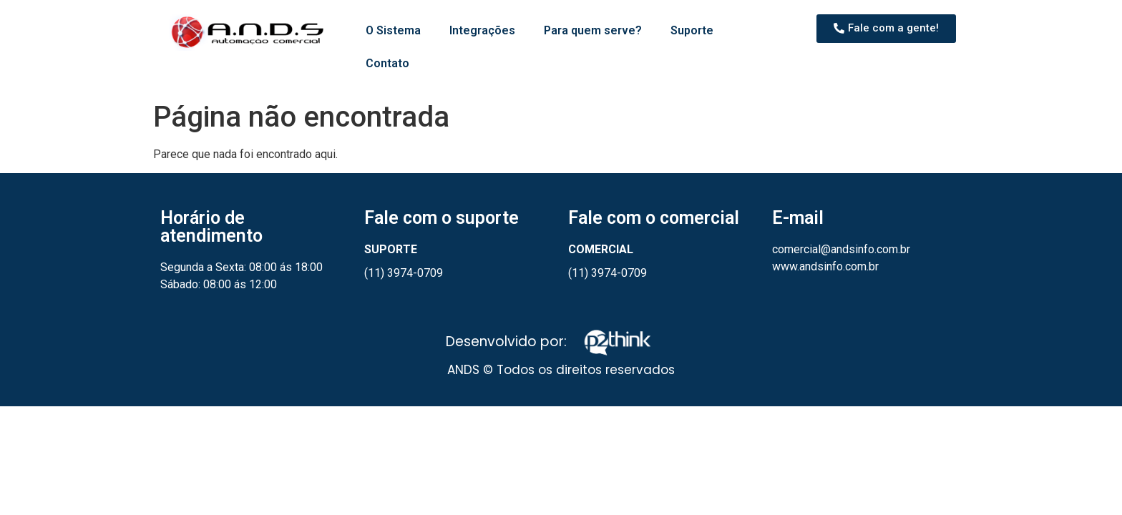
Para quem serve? (593, 30)
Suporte (691, 30)
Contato (387, 63)
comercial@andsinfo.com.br (841, 249)
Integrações (482, 30)
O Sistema (393, 30)
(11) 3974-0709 (403, 273)
